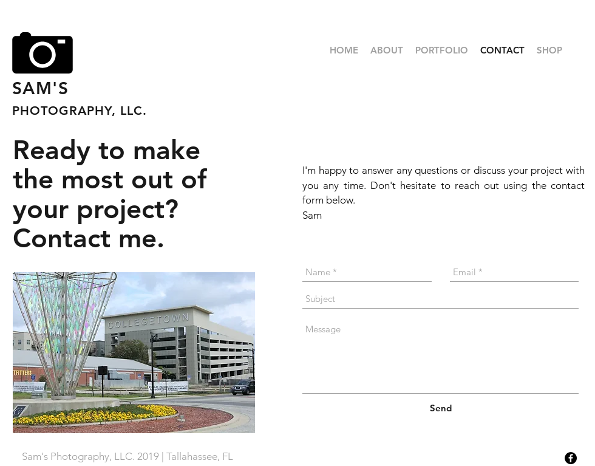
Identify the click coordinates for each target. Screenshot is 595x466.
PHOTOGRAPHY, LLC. (79, 110)
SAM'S (40, 88)
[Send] (441, 408)
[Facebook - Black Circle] (571, 458)
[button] (441, 50)
